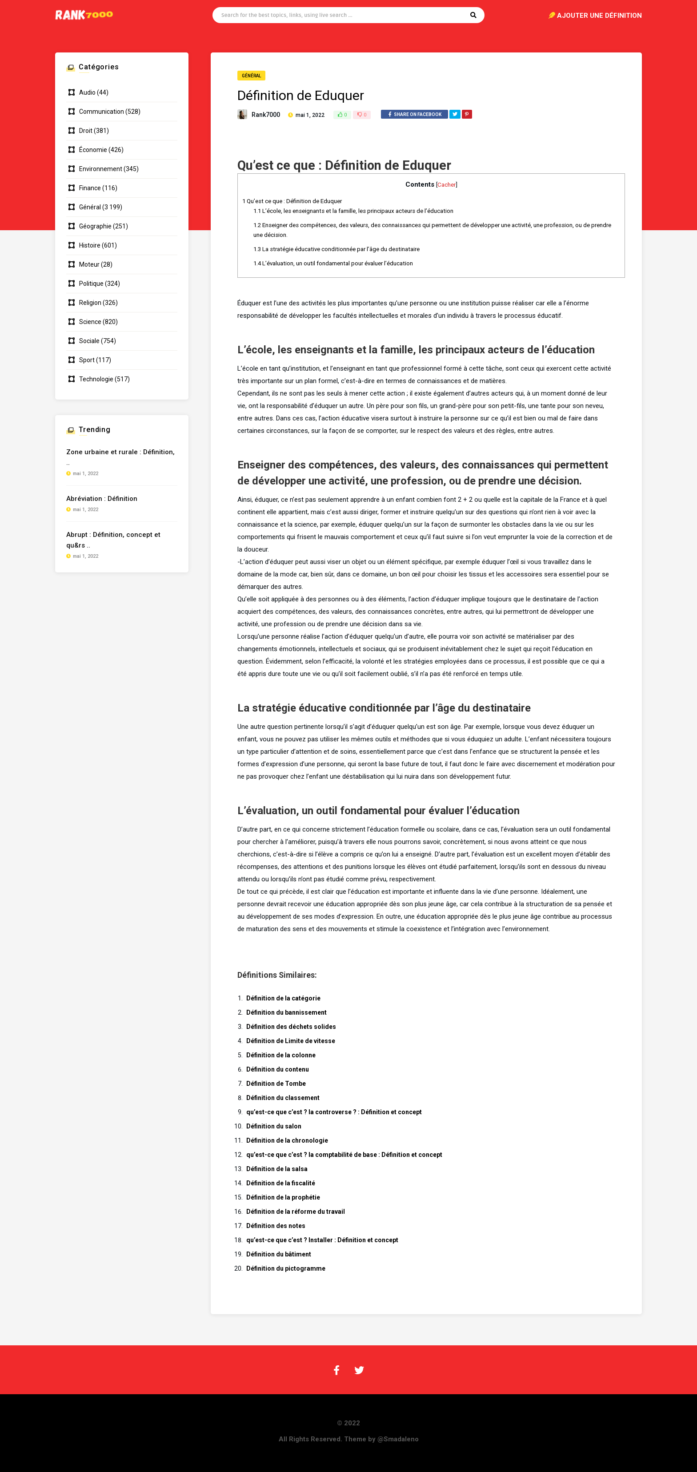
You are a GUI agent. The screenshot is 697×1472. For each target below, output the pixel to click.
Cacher (446, 184)
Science (90, 321)
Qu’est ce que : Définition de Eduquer (292, 201)
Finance (90, 188)
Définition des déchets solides (291, 1026)
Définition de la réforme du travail (295, 1211)
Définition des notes (275, 1225)
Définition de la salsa (277, 1168)
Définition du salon (273, 1126)
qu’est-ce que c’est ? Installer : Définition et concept (322, 1240)
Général (251, 75)
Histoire (89, 245)
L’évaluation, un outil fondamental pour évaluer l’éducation (333, 263)
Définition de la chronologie (287, 1140)
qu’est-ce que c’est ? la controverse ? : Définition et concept (334, 1112)
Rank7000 (266, 114)
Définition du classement (283, 1097)
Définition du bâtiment (278, 1254)
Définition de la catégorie (283, 998)
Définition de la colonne (281, 1055)
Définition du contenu (277, 1069)
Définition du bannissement (286, 1012)
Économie (93, 149)
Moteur (89, 264)
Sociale (89, 340)
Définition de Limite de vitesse (290, 1040)
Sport (87, 360)
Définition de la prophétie (283, 1197)
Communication (101, 111)
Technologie (96, 379)
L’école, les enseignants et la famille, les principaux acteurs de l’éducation (353, 211)
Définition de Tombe (276, 1083)
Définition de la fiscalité (280, 1183)
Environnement (100, 168)
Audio (87, 92)
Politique (91, 283)
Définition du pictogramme (285, 1268)
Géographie (95, 226)
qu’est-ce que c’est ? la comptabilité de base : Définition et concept (344, 1154)
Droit (85, 130)
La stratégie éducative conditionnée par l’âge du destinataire (336, 249)
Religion (90, 302)
